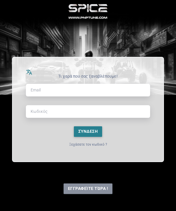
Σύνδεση (88, 131)
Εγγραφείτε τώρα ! (88, 188)
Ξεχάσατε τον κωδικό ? (88, 144)
